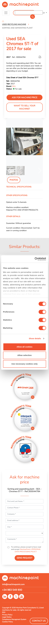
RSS (3, 612)
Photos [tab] (14, 180)
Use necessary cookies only (24, 364)
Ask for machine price (24, 97)
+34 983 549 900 (12, 590)
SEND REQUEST (24, 557)
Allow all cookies (24, 347)
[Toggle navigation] (6, 12)
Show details (35, 338)
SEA (14, 86)
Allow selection (24, 355)
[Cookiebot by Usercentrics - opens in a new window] (35, 259)
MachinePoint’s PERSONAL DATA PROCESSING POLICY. (28, 550)
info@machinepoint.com (13, 584)
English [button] (42, 12)
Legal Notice (6, 617)
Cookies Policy (7, 622)
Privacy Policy (7, 615)
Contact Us (39, 620)
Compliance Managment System (14, 619)
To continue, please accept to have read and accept (26, 549)
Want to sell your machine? (24, 107)
